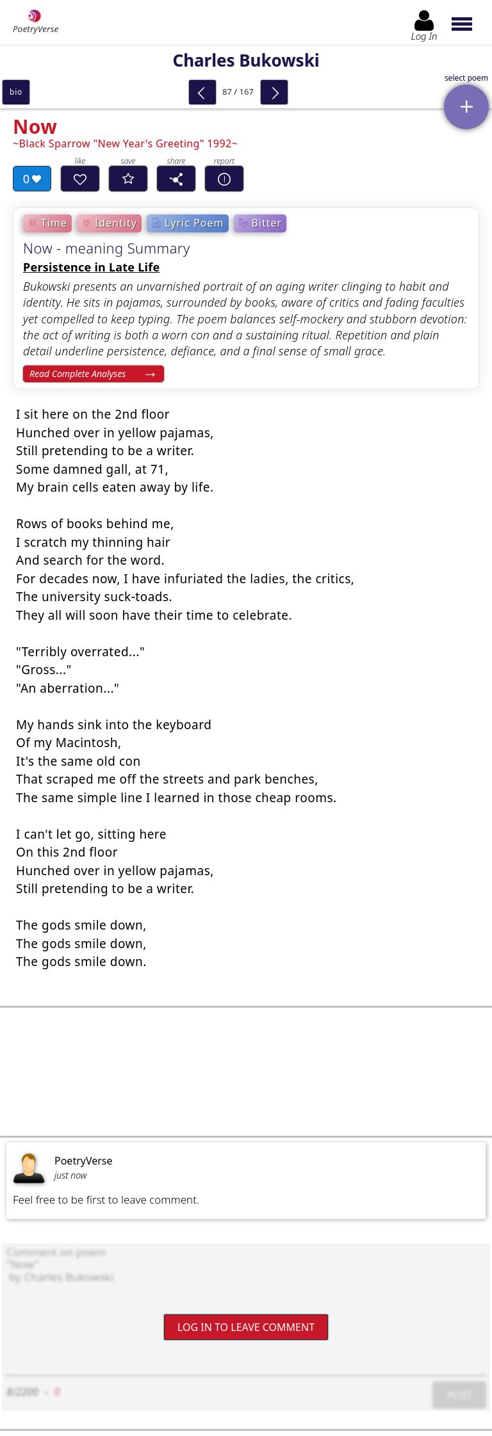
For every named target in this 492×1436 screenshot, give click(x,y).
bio (16, 91)
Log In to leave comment (246, 1327)
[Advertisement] (246, 1072)
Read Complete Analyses (77, 373)
